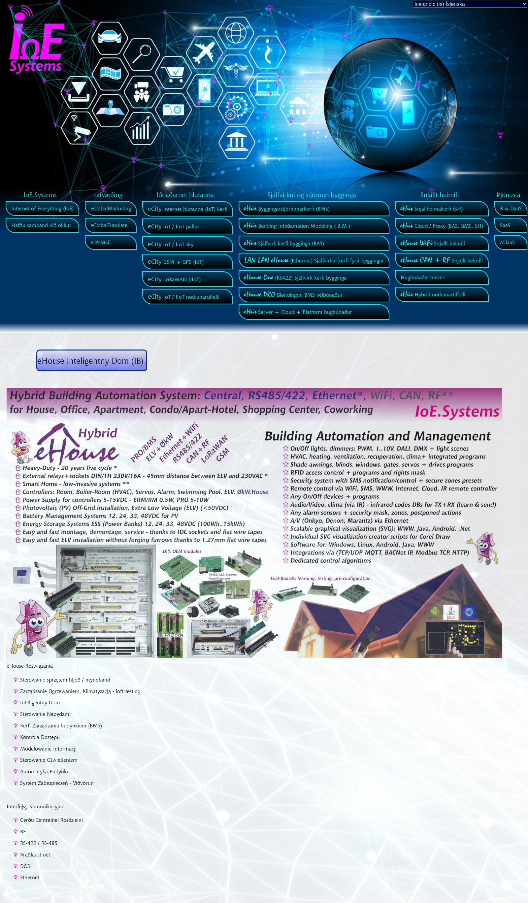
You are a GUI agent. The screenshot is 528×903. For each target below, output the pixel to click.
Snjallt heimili (433, 243)
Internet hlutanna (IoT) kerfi (187, 209)
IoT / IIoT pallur (173, 226)
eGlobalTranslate (108, 225)
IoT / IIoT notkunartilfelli (183, 296)
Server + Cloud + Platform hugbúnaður (298, 312)
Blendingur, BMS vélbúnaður (293, 294)
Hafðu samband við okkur (41, 225)
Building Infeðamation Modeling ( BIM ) (297, 225)
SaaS (505, 225)
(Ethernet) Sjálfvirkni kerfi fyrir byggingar (314, 260)
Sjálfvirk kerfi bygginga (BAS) (284, 243)
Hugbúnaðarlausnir (423, 277)
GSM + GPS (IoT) (176, 261)
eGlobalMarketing (110, 208)
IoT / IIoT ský (170, 244)
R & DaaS (511, 208)
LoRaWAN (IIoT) (174, 279)
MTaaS (507, 242)
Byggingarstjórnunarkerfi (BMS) (287, 208)
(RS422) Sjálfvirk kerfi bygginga (295, 277)
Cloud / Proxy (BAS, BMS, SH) (442, 225)
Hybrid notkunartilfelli (433, 294)
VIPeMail (100, 242)
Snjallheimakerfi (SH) (432, 208)
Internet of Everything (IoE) (42, 208)
